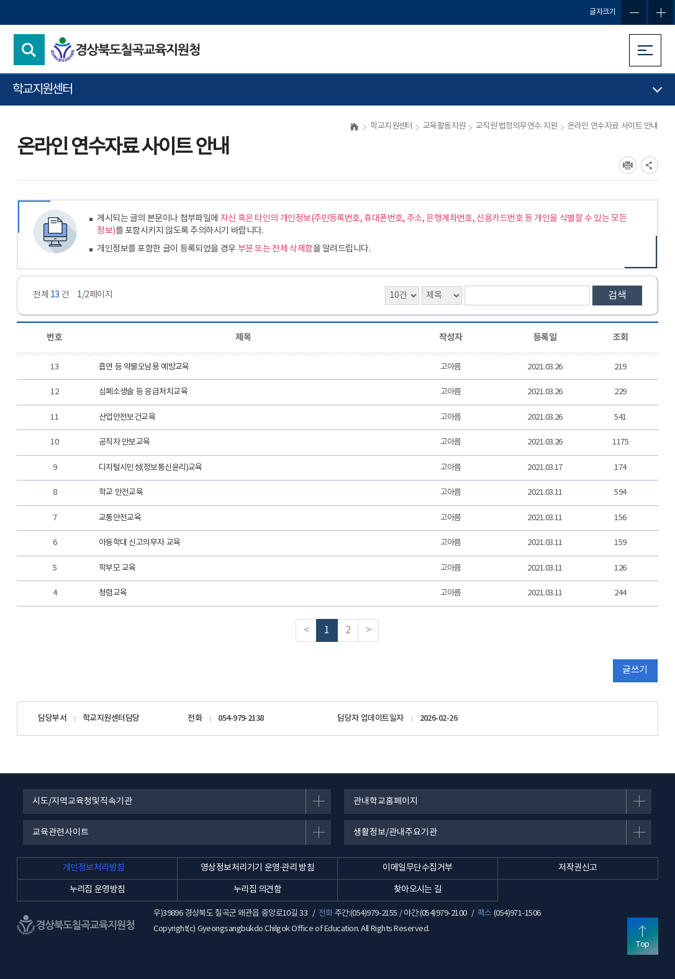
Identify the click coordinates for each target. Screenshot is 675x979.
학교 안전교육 (121, 492)
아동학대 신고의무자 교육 (140, 543)
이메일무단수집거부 (417, 868)
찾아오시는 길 (418, 890)
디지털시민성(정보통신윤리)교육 (150, 467)
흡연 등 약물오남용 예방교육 (144, 367)
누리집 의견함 (257, 890)
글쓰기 (634, 670)
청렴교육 (113, 593)
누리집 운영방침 (97, 890)
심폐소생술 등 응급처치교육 (143, 392)
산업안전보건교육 (127, 417)
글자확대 (660, 12)
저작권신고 (577, 868)
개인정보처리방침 (94, 868)
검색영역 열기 (29, 49)
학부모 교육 (117, 568)
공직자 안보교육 (124, 442)
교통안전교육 (120, 518)
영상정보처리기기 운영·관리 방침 (257, 868)
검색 (617, 295)
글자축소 (634, 12)
